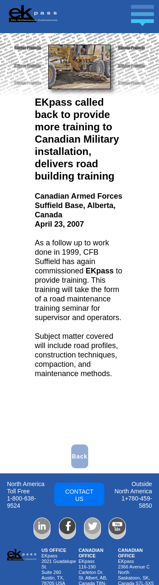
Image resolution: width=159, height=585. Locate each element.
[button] (83, 20)
